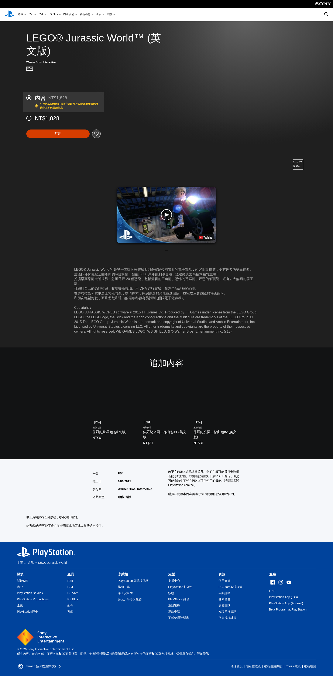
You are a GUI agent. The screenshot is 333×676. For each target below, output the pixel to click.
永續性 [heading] (123, 574)
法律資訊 (237, 666)
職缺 (20, 587)
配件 (70, 605)
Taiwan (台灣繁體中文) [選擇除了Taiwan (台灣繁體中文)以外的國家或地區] (39, 666)
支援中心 (174, 580)
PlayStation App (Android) (286, 603)
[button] (166, 215)
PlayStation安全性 (180, 587)
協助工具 (124, 587)
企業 (20, 605)
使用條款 (224, 580)
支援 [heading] (171, 574)
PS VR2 (72, 593)
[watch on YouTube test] (205, 237)
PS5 (30, 14)
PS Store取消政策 (230, 587)
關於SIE (22, 580)
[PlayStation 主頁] (9, 14)
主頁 (20, 562)
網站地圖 (310, 666)
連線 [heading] (272, 574)
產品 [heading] (70, 574)
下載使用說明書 (178, 617)
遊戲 (20, 14)
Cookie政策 (293, 666)
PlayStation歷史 (27, 611)
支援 (109, 14)
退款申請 (174, 611)
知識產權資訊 (227, 611)
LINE (272, 591)
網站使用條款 (273, 666)
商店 (98, 14)
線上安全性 (125, 593)
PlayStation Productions (33, 599)
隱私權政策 (253, 666)
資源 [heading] (222, 574)
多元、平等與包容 (130, 599)
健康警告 (224, 599)
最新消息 (84, 14)
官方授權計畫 (227, 617)
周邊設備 (68, 14)
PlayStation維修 (178, 599)
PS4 (40, 14)
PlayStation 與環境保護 (133, 580)
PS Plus (53, 14)
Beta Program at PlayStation (288, 609)
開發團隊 (224, 605)
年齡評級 (224, 593)
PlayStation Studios (30, 593)
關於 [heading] (20, 574)
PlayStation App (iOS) (283, 597)
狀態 (171, 593)
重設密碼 (174, 605)
